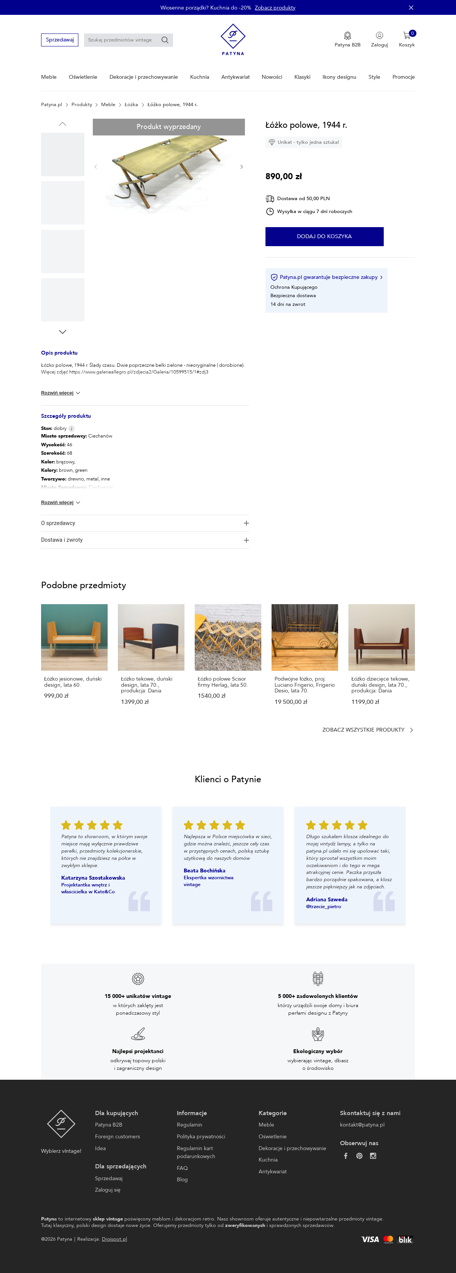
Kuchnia (199, 77)
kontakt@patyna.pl (362, 1124)
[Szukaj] (165, 40)
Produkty (81, 104)
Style (374, 77)
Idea (100, 1148)
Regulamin (189, 1124)
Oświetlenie (83, 77)
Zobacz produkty (275, 7)
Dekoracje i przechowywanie (144, 77)
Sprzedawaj (60, 39)
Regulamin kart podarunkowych (196, 1152)
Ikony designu (339, 77)
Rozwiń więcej (61, 393)
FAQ (182, 1168)
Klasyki (302, 77)
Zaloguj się (108, 1189)
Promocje (403, 77)
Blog (182, 1179)
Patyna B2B (108, 1124)
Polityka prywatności (201, 1136)
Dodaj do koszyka (324, 237)
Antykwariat (235, 77)
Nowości (272, 77)
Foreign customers (117, 1136)
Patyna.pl (51, 104)
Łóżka (131, 104)
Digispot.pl (114, 1239)
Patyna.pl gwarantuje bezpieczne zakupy (326, 277)
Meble (49, 77)
